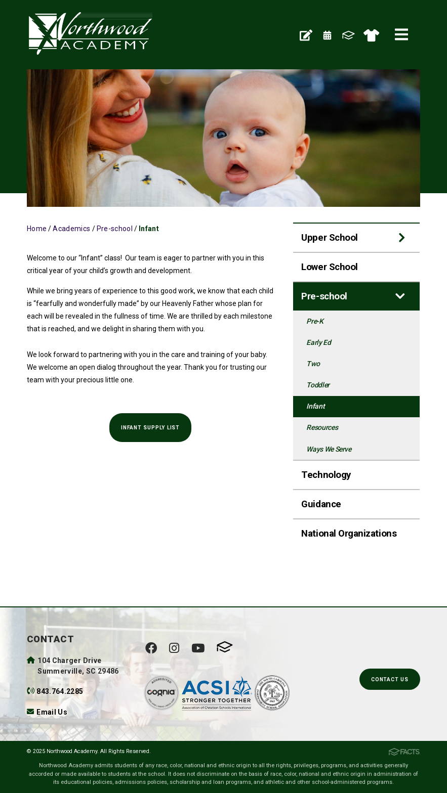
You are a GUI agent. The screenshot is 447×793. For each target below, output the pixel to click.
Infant (149, 229)
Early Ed (318, 342)
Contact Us (390, 679)
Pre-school (115, 229)
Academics (71, 229)
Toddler (318, 385)
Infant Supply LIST (150, 427)
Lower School (329, 267)
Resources (322, 427)
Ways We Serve (328, 449)
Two (312, 364)
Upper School (329, 237)
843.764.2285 (59, 691)
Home (37, 229)
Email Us (51, 712)
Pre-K (314, 321)
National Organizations (348, 533)
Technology (325, 474)
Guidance (321, 504)
